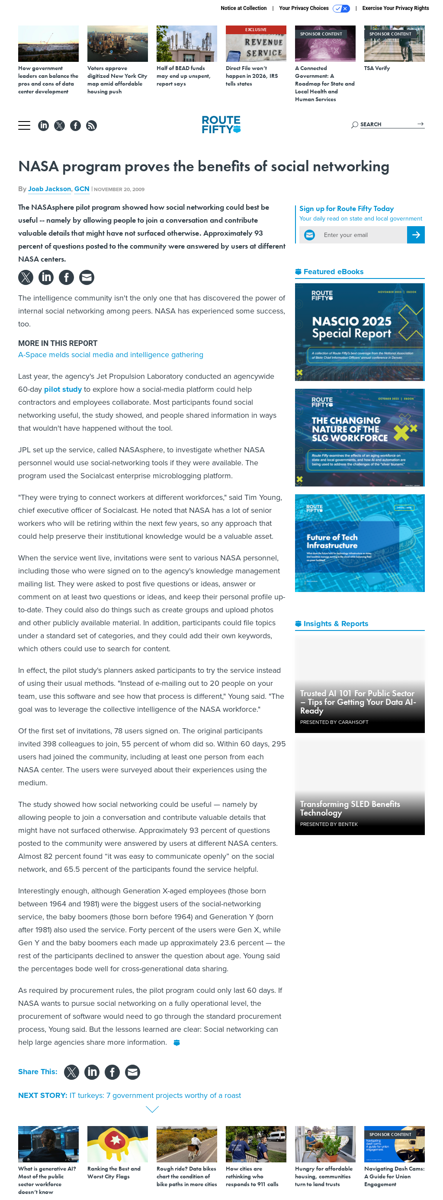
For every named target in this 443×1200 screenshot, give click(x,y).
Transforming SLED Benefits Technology (350, 808)
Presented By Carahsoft (334, 722)
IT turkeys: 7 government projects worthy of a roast (155, 1095)
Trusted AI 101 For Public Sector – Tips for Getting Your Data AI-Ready (358, 702)
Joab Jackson (49, 189)
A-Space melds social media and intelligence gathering (110, 354)
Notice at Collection (243, 8)
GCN (82, 189)
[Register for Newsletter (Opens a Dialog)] (416, 234)
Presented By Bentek (329, 824)
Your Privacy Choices (314, 9)
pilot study (63, 389)
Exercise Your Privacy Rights (396, 8)
